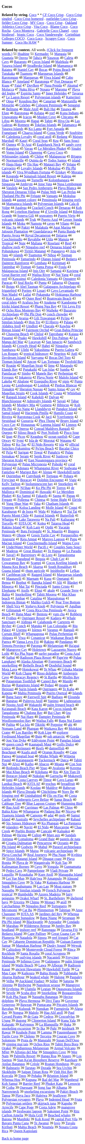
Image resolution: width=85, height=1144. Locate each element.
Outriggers (49, 689)
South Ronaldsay (60, 567)
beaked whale (39, 977)
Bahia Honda (49, 973)
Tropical (8, 243)
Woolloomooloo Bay (16, 720)
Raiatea (7, 69)
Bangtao (12, 701)
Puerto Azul (49, 219)
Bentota (42, 614)
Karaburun (9, 511)
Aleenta (7, 985)
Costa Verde (55, 133)
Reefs (40, 748)
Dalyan (54, 397)
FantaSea (8, 472)
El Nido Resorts (42, 444)
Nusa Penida (53, 85)
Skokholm (9, 1072)
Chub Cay (57, 559)
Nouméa (48, 1127)
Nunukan (42, 1009)
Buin (38, 736)
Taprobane (56, 334)
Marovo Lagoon (53, 539)
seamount (8, 488)
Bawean (26, 1005)
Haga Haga (14, 164)
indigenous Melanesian (33, 1048)
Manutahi (44, 1040)
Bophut (21, 582)
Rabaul (75, 819)
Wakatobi (35, 705)
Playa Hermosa (29, 1001)
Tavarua (77, 93)
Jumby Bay (63, 926)
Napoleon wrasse (48, 985)
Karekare (71, 1060)
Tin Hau (32, 164)
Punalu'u (54, 452)
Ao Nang (23, 409)
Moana (59, 764)
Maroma (61, 89)
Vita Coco (41, 26)
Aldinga (26, 622)
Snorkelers (65, 484)
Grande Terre (69, 590)
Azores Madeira (49, 894)
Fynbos (11, 618)
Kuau (5, 85)
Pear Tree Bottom (68, 602)
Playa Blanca (67, 188)
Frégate (36, 196)
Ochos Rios (41, 1044)
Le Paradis (73, 551)
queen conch (15, 744)
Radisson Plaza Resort (35, 657)
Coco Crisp (54, 23)
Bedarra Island (12, 934)
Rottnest (23, 125)
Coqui (73, 507)
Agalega (20, 208)
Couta (58, 393)
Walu (41, 511)
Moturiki (8, 105)
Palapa (68, 322)
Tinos (22, 1076)
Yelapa (71, 164)
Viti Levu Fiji (71, 306)
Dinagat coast (52, 859)
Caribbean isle (16, 574)
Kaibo (29, 764)
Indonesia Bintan (14, 602)
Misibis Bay (70, 677)
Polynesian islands (48, 97)
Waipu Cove (70, 543)
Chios (69, 807)
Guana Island (11, 571)
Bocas (43, 69)
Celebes (25, 105)
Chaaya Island (32, 133)
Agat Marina (62, 227)
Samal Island (11, 413)
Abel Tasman (29, 286)
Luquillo (8, 874)
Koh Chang (24, 673)
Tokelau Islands (46, 125)
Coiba (10, 1087)
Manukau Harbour (29, 945)
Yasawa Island (12, 66)
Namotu (36, 223)
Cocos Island (41, 62)
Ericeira (18, 902)
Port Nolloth (50, 432)
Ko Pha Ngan (24, 653)
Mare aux (53, 835)
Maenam (32, 578)
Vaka (37, 503)
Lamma (46, 1032)
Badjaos (57, 697)
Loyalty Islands (32, 168)
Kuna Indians (69, 113)
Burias (6, 685)
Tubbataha (70, 973)
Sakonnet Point (57, 1111)
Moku (21, 223)
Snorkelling (23, 594)
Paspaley (76, 977)
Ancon (31, 361)
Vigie (73, 480)
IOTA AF (33, 784)
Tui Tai (72, 511)
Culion (37, 835)
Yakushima (42, 350)
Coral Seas (40, 140)
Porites (26, 290)
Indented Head (59, 1099)
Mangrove (73, 985)
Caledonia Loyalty (19, 137)
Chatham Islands (57, 503)
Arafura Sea (30, 302)
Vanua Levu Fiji (27, 642)
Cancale (46, 831)
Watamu (65, 440)
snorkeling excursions (39, 1091)
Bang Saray (14, 697)
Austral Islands (44, 515)
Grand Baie (47, 839)
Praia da (26, 1040)
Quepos (7, 432)
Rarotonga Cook (28, 417)
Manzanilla (69, 101)
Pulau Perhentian (61, 634)
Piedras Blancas (66, 385)
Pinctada (41, 586)
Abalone (23, 381)
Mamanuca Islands (19, 204)
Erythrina (12, 989)
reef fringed (60, 937)
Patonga (36, 646)
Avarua (23, 318)
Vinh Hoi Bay (63, 1072)
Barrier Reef (31, 1083)
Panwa (6, 642)
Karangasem (24, 760)
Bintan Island (11, 330)
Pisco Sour (71, 432)
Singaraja (8, 184)
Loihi (5, 653)
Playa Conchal (12, 855)
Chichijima (49, 792)
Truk (32, 219)
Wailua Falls (45, 720)
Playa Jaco (23, 1095)
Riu (55, 772)
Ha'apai (74, 646)
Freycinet (8, 480)
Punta (42, 283)
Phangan (33, 728)
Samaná (55, 271)
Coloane (7, 318)
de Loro (47, 555)
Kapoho (66, 1103)
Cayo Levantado (62, 290)
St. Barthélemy (54, 898)
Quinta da (36, 160)
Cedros (48, 1016)
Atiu (73, 251)
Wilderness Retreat (37, 926)
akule (51, 590)
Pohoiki (57, 464)
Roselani (53, 243)
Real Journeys (37, 855)
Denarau (65, 208)
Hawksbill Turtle (58, 969)
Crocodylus (67, 1016)
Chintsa (40, 500)
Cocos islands (62, 709)
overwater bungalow (20, 918)
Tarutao (30, 1068)
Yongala (53, 866)
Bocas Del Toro (60, 357)
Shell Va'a (13, 606)
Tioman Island (12, 361)
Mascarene (61, 827)
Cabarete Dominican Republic (34, 941)
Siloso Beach (27, 432)
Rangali (68, 630)
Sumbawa (9, 350)
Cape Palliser (37, 934)
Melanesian (55, 646)
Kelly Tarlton (11, 484)
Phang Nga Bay (45, 306)
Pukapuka (43, 294)
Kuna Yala (68, 1020)
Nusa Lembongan (69, 184)
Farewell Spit (37, 697)
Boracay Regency (26, 677)
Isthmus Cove (30, 961)
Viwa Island (52, 77)
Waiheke (52, 310)
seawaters (46, 215)
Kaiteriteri (73, 97)
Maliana (36, 243)
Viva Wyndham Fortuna (33, 172)
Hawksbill (39, 338)
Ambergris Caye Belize (32, 799)
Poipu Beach (61, 69)
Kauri (23, 140)
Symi (20, 440)
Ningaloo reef (35, 247)
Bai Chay (54, 713)
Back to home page (15, 1138)
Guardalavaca (42, 231)
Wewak (76, 945)
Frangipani (9, 133)
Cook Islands (39, 393)
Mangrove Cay (16, 649)
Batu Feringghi (31, 531)
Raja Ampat (28, 539)
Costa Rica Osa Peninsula (44, 610)
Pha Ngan (59, 855)
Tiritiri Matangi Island (21, 859)
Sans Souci (71, 140)
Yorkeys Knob (35, 606)
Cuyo (38, 866)
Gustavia (27, 421)
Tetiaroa (61, 235)
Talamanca (69, 125)
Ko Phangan (50, 823)
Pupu (73, 539)
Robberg (76, 614)
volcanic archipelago (58, 851)
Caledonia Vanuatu (44, 279)
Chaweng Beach (17, 334)
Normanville (15, 160)
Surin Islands (28, 689)
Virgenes (8, 507)
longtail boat (25, 756)
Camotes (36, 815)
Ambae (20, 598)
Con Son (75, 764)
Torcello (7, 523)
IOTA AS (27, 914)
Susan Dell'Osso (67, 1040)
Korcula (7, 1076)
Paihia (10, 724)
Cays (5, 62)
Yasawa (66, 109)
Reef (68, 243)
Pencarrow (44, 843)
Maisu (34, 851)
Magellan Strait (32, 365)
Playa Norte (45, 377)
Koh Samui (9, 1083)
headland (8, 930)
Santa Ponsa (44, 267)
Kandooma (69, 302)
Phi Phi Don (32, 314)
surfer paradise (49, 653)
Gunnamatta (72, 866)
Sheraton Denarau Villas (19, 192)
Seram (24, 456)
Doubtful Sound (60, 665)
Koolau (35, 788)
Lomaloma (25, 839)
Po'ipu (65, 318)
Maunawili (13, 578)
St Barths (50, 677)
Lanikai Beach (12, 784)
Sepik (6, 886)
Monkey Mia (26, 405)
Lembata (41, 263)
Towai (38, 452)
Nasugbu (8, 890)
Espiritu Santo (31, 93)
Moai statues (63, 886)
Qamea (11, 144)
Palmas (7, 835)
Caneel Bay (49, 681)
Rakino (49, 642)
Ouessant (26, 1087)
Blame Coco (59, 26)
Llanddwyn (43, 409)
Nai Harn (27, 717)
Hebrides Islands (13, 788)
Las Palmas (51, 807)
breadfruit (68, 784)
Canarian (49, 101)
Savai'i (11, 555)
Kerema (75, 768)
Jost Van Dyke (16, 740)
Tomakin (8, 389)
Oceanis (63, 843)
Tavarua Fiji (69, 930)
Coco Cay (9, 425)
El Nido (43, 827)
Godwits (27, 847)
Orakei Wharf (29, 898)
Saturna (68, 981)
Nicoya (71, 811)
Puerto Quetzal (56, 693)
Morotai (49, 440)
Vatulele (11, 188)
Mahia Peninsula (29, 693)
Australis (21, 819)
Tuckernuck (47, 760)
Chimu (34, 902)
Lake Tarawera (29, 519)
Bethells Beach (33, 665)
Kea (56, 140)
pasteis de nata (70, 839)
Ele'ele (77, 500)
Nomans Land (11, 728)
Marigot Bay (29, 472)
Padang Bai (52, 811)
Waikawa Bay (53, 728)
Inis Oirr (39, 271)
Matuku (36, 626)
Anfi (74, 354)
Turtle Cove (10, 1036)
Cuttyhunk (33, 476)
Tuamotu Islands (13, 815)
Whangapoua (35, 634)
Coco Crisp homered (28, 19)
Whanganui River (46, 468)
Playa (40, 1099)
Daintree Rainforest (15, 263)
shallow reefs (11, 247)
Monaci (50, 902)
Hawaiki (45, 492)
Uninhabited (33, 795)
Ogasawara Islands (69, 989)
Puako (22, 338)
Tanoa (6, 1095)
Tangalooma (10, 713)
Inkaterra (25, 377)
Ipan (9, 436)
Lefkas (75, 571)
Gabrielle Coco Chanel (53, 30)
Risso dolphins (47, 673)
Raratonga (42, 81)
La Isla (25, 724)
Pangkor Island (66, 409)
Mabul (42, 847)
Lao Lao (43, 886)
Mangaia (60, 54)
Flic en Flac (55, 795)
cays (77, 1064)
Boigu (10, 286)
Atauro (66, 1056)
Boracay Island (16, 776)
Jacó (48, 417)
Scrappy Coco (55, 38)
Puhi (53, 1028)
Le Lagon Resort (18, 97)
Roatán (11, 365)
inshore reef (28, 930)
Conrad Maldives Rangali (52, 429)
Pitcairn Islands (67, 1005)
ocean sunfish (58, 436)
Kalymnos (27, 1024)
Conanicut (38, 638)
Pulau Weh (48, 192)
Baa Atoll (12, 807)
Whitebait (74, 393)
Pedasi (49, 685)
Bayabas (8, 1009)
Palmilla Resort (24, 1056)
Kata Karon (39, 709)
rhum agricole (35, 571)
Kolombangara (59, 180)
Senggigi (74, 105)
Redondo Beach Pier (20, 768)
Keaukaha (26, 874)
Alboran (56, 965)
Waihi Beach (24, 965)
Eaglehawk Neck (49, 144)
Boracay (26, 480)
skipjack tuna (47, 1103)
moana (63, 685)
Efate (5, 113)
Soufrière (76, 133)
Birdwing (24, 985)
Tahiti (48, 121)
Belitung (12, 109)
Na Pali (50, 519)
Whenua (73, 914)
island (76, 160)
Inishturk (68, 1028)
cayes (51, 223)
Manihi (67, 681)
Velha (10, 981)
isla (61, 444)
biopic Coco (25, 34)
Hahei (46, 346)
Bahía (6, 594)
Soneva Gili (25, 215)
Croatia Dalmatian (19, 843)
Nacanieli (53, 957)
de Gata (33, 1016)
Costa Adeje (47, 1107)
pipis (65, 381)
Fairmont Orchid (37, 330)
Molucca (8, 89)
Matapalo (66, 365)
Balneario (13, 1068)
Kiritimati (59, 263)
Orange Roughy (53, 752)
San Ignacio (54, 342)
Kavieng (72, 271)
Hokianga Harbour (68, 294)
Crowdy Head (26, 346)
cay (72, 389)
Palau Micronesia (34, 464)
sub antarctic (56, 736)
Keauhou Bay (28, 101)
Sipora (42, 937)
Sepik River (42, 456)
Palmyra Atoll (32, 701)
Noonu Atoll (15, 705)
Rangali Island (16, 397)
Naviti (28, 827)
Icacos (27, 117)
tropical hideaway (36, 354)
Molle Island (54, 507)
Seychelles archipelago (49, 819)
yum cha (59, 614)
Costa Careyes (28, 780)
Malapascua (57, 156)
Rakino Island (11, 527)
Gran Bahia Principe (68, 330)
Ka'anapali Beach (14, 709)
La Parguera (72, 823)
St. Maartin (55, 531)
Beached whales (59, 1115)
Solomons (9, 1040)
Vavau (28, 148)
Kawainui (19, 279)
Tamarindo (28, 259)
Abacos (44, 764)
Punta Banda (66, 231)
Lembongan (24, 385)
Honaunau (28, 425)
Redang (62, 137)
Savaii (61, 401)
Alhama (61, 1087)
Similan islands (30, 890)
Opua (10, 101)
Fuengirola (61, 1009)
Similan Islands (12, 322)
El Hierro (52, 322)
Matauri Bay (52, 164)
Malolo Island (68, 377)
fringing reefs (71, 200)
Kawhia (64, 326)
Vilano (64, 223)
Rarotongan (10, 77)
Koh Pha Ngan (16, 997)
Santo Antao (56, 389)
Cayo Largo (65, 780)
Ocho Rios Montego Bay (23, 310)
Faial (18, 85)
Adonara (23, 468)
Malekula (61, 62)
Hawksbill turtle (68, 472)
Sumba (64, 369)
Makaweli (75, 776)
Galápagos (52, 961)
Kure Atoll (45, 874)
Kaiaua (73, 334)
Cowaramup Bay (13, 563)
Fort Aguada (55, 129)
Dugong (74, 283)
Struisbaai (9, 421)
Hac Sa (11, 227)
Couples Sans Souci (68, 547)
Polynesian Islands (51, 204)
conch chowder (57, 314)
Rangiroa (12, 148)
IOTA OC (25, 523)
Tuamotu (26, 73)
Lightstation (72, 701)
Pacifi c (43, 547)
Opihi (49, 527)
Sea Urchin (64, 1068)
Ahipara (7, 638)
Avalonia (58, 768)
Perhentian (65, 373)
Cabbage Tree (11, 803)
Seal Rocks (25, 283)
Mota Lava (9, 669)
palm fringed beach (60, 705)
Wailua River (41, 275)
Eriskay (60, 172)
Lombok (43, 385)
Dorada (46, 1068)
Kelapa (39, 113)
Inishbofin (57, 571)
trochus (50, 784)
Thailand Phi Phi (13, 196)
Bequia (40, 559)
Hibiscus (63, 405)
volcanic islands (13, 219)
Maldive (51, 788)
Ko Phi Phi (43, 488)
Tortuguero (59, 906)
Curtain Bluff (11, 634)
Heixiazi (8, 689)
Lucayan (35, 342)
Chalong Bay (33, 713)
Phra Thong (47, 421)
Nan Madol (9, 294)
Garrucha (56, 776)
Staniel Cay (25, 69)
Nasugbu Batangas (45, 997)
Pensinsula (49, 200)
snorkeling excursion (16, 1028)
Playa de (22, 863)
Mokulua (54, 168)
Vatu (5, 255)
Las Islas (48, 369)
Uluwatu (20, 180)
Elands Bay (10, 369)
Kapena (7, 693)
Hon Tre (34, 322)
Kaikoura (28, 973)
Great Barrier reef (14, 275)
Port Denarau (63, 81)
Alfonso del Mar (26, 1052)
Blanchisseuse (12, 401)
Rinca (71, 949)
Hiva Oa (63, 121)
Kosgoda (12, 176)
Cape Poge (26, 1107)
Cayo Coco (55, 152)
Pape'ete (62, 657)
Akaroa (38, 567)
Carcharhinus (11, 906)
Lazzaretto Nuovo (63, 649)
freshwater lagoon (29, 1111)
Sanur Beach (63, 799)
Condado (73, 922)
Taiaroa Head (60, 523)
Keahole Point (26, 1032)
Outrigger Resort (33, 618)
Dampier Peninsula (52, 717)
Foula (62, 267)
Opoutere (69, 279)
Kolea (41, 523)
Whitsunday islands (15, 156)
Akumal (72, 85)
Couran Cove (66, 1036)
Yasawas (53, 58)
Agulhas (75, 606)
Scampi (36, 563)
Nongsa (18, 1012)
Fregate (7, 500)
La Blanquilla (49, 1024)
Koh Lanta (13, 298)
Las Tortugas (51, 361)
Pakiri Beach (69, 1091)
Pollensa (23, 500)
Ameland (23, 81)
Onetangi (63, 578)
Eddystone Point (42, 740)
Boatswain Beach (59, 298)
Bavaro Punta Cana (15, 1123)
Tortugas (52, 476)
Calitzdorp (13, 949)
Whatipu (8, 519)
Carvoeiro (9, 168)
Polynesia (57, 606)
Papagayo (58, 251)
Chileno (29, 1036)
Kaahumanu (23, 886)
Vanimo (53, 701)
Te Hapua (54, 551)
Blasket (72, 582)
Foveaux (8, 377)
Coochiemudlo (12, 239)
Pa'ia (9, 452)
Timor (47, 780)
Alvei (16, 764)
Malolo (34, 1012)
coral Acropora (55, 953)
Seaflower (59, 1095)
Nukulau (38, 776)
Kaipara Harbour (58, 882)
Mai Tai (24, 586)
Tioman (25, 267)
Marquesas (30, 77)
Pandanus (66, 642)
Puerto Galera (64, 350)
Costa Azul (72, 653)
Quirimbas (13, 476)
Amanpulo (54, 878)
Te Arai (26, 144)
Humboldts (25, 894)
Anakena (50, 302)
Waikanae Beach (62, 638)
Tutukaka (8, 73)
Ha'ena (22, 835)
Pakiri (25, 227)
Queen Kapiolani (25, 1131)
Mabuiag (8, 957)
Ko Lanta (35, 129)
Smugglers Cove (54, 1052)
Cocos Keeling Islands (62, 563)
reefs (62, 815)
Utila (49, 239)
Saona (57, 496)
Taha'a (37, 58)
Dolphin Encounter (50, 480)
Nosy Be (68, 792)
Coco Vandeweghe (50, 34)
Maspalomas (56, 598)
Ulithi (25, 350)
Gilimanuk (13, 610)
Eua (77, 223)
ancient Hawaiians (28, 969)
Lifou (6, 121)
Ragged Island (41, 574)
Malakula (41, 227)
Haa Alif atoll (53, 1012)
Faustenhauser (67, 1032)
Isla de (33, 440)
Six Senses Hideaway (21, 823)
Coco (32, 15)
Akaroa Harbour (13, 977)
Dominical (27, 492)
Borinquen (23, 748)
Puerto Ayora (11, 235)
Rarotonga (21, 113)
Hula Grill (35, 1115)
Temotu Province (14, 646)
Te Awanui (41, 1123)
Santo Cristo (61, 586)
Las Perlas (68, 192)
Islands (77, 693)
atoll (63, 902)
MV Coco (37, 23)
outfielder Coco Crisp (61, 19)
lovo (57, 1123)
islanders (12, 827)
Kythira (76, 855)
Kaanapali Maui (40, 744)
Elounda (74, 697)
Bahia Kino (10, 811)
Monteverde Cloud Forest (44, 949)
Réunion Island (57, 1076)
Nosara (45, 89)
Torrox (61, 488)
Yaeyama (37, 357)
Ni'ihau (25, 488)
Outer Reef (34, 298)
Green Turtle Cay (43, 535)
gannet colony (26, 200)
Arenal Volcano (65, 1048)
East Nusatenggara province (47, 460)
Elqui (38, 590)
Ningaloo (61, 346)
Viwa (22, 638)
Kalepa (66, 176)
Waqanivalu (41, 863)
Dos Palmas (60, 338)
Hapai (35, 121)
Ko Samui (24, 496)
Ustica (6, 748)
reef (52, 113)
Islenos (37, 630)
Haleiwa (41, 1095)
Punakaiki (30, 369)
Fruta (78, 1099)
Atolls (25, 590)
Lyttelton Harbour (27, 211)
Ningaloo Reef (36, 906)
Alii (59, 582)
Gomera (46, 405)
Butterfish (67, 515)
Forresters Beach (60, 661)
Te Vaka (35, 882)
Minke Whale (48, 756)
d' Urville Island (56, 211)
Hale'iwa (36, 878)
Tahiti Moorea (47, 594)
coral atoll (44, 137)
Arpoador (54, 922)
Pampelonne (36, 870)
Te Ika (40, 1028)
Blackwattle (34, 922)
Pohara (68, 476)
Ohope (21, 535)
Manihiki (23, 1119)
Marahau (12, 926)
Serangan (68, 918)
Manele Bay (44, 373)
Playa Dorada (26, 792)
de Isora (27, 511)
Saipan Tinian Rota (34, 1072)
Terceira (45, 1036)
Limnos (71, 425)
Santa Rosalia (30, 953)
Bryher (6, 626)
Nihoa (51, 255)
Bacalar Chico (69, 448)
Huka (67, 1024)
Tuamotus (35, 255)
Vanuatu (51, 196)
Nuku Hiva (27, 89)
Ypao (43, 768)
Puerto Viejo (66, 215)
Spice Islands (15, 851)
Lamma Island (50, 425)
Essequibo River (45, 381)
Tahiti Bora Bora (66, 1044)
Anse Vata (45, 184)
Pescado (7, 429)
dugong (21, 1020)
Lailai (27, 294)
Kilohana (41, 772)
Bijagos (76, 156)
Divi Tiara (52, 1001)
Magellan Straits (13, 393)
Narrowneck (10, 1091)
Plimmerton (45, 910)
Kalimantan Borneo (15, 866)
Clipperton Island (43, 1020)
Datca (64, 760)
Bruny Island (69, 421)
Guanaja (7, 58)
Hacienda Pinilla (36, 413)
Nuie (22, 243)
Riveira (7, 417)
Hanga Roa (48, 1056)
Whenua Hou (11, 1080)
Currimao (31, 807)
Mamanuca (65, 66)
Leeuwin (74, 1083)
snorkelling (9, 665)
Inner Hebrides (56, 93)
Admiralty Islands (39, 401)
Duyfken (33, 85)
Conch (21, 626)
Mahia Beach (27, 1127)
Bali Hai (50, 109)
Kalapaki (8, 1024)
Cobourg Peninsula (49, 105)
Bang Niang (48, 918)
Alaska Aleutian (32, 661)
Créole (35, 1064)
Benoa (6, 582)
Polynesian (9, 464)
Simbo (26, 373)
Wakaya (56, 511)
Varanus (52, 630)
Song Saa (44, 1087)
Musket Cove (46, 117)
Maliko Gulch (40, 602)
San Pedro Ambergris (38, 188)
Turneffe (37, 180)
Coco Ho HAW (26, 42)
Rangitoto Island (27, 685)
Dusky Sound (56, 945)
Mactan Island (12, 543)
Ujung (6, 1020)
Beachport (9, 752)
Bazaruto (20, 62)
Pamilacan (9, 373)
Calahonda (44, 622)
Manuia (63, 239)
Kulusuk (25, 1009)
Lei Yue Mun (15, 878)
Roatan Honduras (57, 1064)
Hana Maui (23, 614)
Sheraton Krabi (12, 460)
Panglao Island (70, 740)
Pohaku (36, 1076)
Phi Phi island (11, 922)
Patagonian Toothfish (21, 681)
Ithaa (5, 180)
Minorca (8, 586)
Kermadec (42, 54)
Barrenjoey (28, 555)
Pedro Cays (14, 870)
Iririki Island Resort (15, 306)
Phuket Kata (54, 1083)
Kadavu (55, 618)
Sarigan (23, 452)
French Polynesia (58, 890)
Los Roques (10, 354)
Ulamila (30, 989)
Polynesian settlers (19, 1103)
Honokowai (30, 669)
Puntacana (44, 1005)
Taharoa (57, 283)
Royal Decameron (37, 235)
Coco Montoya (23, 30)
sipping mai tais (17, 1044)
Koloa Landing (29, 507)
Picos (21, 436)
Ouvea (23, 58)
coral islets (9, 302)
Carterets (63, 622)
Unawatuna (10, 117)
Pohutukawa (10, 251)
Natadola (26, 937)
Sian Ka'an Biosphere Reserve (38, 1060)
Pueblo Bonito (25, 831)
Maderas (12, 551)
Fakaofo (41, 496)
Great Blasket (33, 551)
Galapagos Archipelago (59, 286)
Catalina (36, 598)
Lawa (42, 965)
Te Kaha (68, 689)
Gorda (74, 736)
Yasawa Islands (12, 129)
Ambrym (26, 184)
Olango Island (51, 259)
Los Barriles (24, 732)
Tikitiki (40, 724)
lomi (9, 780)
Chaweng (35, 152)
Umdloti (32, 326)
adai (51, 815)
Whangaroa (31, 811)
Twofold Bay (74, 361)
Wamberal (71, 1080)
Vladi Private (59, 870)
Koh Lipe (45, 732)
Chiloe (39, 156)
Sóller (54, 981)
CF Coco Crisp (53, 15)
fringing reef (10, 795)
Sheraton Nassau (31, 389)
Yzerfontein (65, 417)
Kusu (47, 578)
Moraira (77, 172)
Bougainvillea (72, 993)
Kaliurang (68, 519)
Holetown (39, 649)
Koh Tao (61, 863)
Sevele (11, 993)
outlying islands (30, 957)
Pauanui (7, 338)
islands (18, 255)
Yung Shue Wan (17, 503)
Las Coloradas (57, 626)
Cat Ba (27, 910)
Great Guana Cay (63, 934)
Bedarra (71, 259)
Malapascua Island (15, 271)
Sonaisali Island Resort (40, 176)
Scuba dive (28, 993)
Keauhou (36, 436)
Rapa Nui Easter (70, 720)
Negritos (60, 354)
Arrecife (7, 1107)
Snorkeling (49, 993)
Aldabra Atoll (11, 326)
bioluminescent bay (39, 484)
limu (51, 365)
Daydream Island (14, 357)
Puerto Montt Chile (15, 515)
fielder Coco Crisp (15, 23)
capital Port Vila (66, 1119)
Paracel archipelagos (66, 847)
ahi (70, 724)
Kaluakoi (63, 831)
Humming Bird (71, 803)
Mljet (5, 1052)
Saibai (10, 657)
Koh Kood (42, 1119)
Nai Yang (62, 275)
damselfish (56, 748)
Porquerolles (69, 535)
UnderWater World (19, 547)
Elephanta (9, 590)
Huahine (23, 54)
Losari (41, 290)
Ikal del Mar (50, 1080)
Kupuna (31, 1080)
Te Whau (50, 669)
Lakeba (7, 381)
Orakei (6, 1048)
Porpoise (56, 724)
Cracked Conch (42, 208)
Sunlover (62, 456)
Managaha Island (70, 874)
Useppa (21, 630)
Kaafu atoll (29, 752)
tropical (7, 894)
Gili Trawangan (45, 318)
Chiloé (38, 334)
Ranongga (49, 930)
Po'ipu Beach (44, 448)
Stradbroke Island (39, 66)
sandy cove (74, 144)
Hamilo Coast (63, 413)
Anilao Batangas (13, 1064)
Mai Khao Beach (18, 772)
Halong (59, 977)
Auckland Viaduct (31, 981)
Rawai (6, 1032)
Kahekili (38, 397)
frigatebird (9, 290)
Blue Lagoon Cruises (41, 803)
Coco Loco (35, 38)
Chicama (67, 117)
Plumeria (8, 937)
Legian (46, 989)
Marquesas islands (70, 574)
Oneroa (23, 429)
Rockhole (8, 953)
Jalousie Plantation (15, 231)
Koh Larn (33, 527)
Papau (70, 496)
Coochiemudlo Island (42, 543)
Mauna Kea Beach (15, 567)
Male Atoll (30, 109)
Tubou (6, 444)
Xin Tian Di (71, 772)
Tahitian (64, 910)
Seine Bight (58, 500)
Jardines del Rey (50, 914)
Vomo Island (15, 152)
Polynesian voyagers (16, 1099)
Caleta (68, 58)
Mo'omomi (9, 910)
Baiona (7, 1119)
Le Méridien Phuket (52, 148)
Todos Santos (57, 160)
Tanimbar (8, 267)
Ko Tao (21, 444)
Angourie (8, 539)
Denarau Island (60, 247)
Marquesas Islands (51, 73)
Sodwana (70, 468)
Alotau (47, 472)
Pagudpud (23, 559)
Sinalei (76, 148)
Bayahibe (34, 239)
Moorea (20, 121)
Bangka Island (41, 582)
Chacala (48, 326)
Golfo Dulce (65, 744)
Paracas (7, 283)
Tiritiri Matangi (35, 251)
